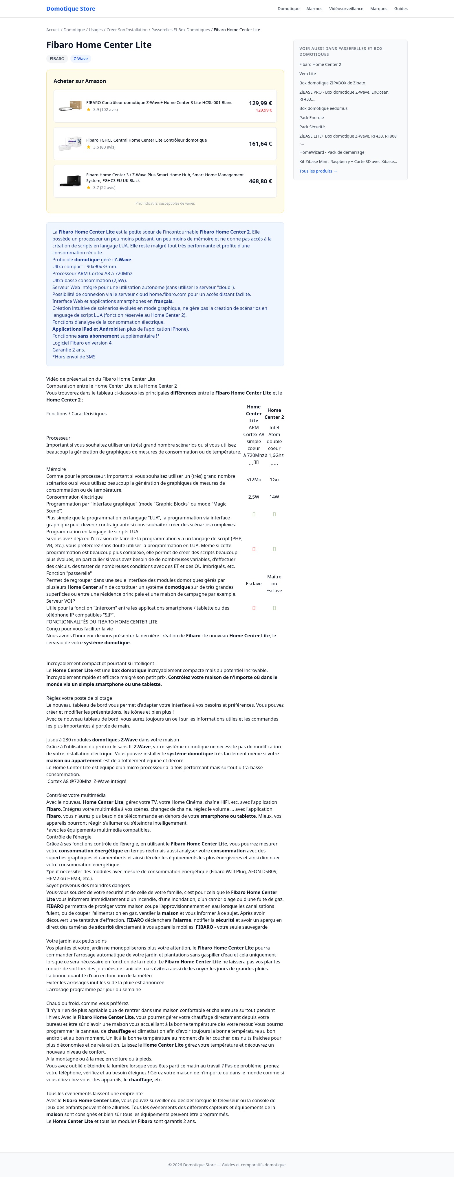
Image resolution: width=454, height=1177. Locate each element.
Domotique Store (70, 8)
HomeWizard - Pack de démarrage (331, 152)
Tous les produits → (318, 171)
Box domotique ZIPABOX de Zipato (332, 83)
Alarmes (314, 8)
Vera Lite (307, 73)
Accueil (53, 29)
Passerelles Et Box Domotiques (180, 29)
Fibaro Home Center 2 (320, 64)
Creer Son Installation (127, 29)
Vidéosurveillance (346, 8)
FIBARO (57, 58)
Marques (378, 8)
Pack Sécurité (312, 126)
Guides (401, 8)
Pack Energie (311, 117)
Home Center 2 (167, 315)
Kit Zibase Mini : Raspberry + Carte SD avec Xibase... (348, 161)
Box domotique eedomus (323, 108)
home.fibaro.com (167, 294)
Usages (96, 29)
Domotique (288, 8)
